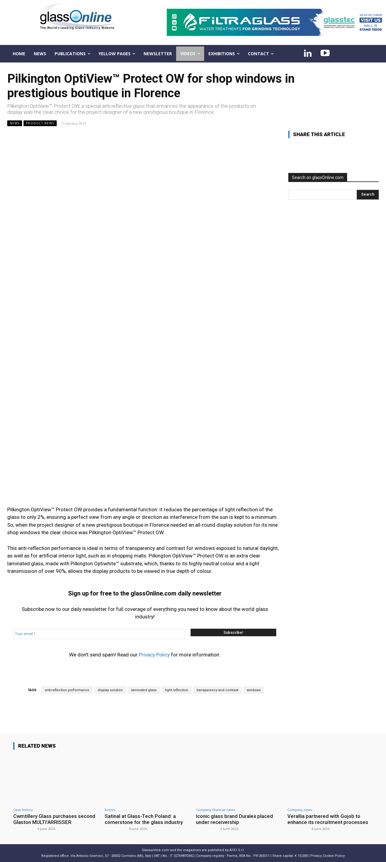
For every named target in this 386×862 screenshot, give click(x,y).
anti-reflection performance (67, 690)
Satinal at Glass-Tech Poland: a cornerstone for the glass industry (144, 819)
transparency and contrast (217, 690)
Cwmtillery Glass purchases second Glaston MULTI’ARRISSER (54, 819)
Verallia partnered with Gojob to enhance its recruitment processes (327, 819)
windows (254, 690)
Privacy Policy (154, 655)
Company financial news (215, 809)
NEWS (14, 123)
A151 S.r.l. (237, 850)
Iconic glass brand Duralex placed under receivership (234, 819)
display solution (110, 690)
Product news (40, 123)
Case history (23, 809)
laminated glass (144, 690)
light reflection (176, 690)
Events (110, 809)
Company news (299, 809)
